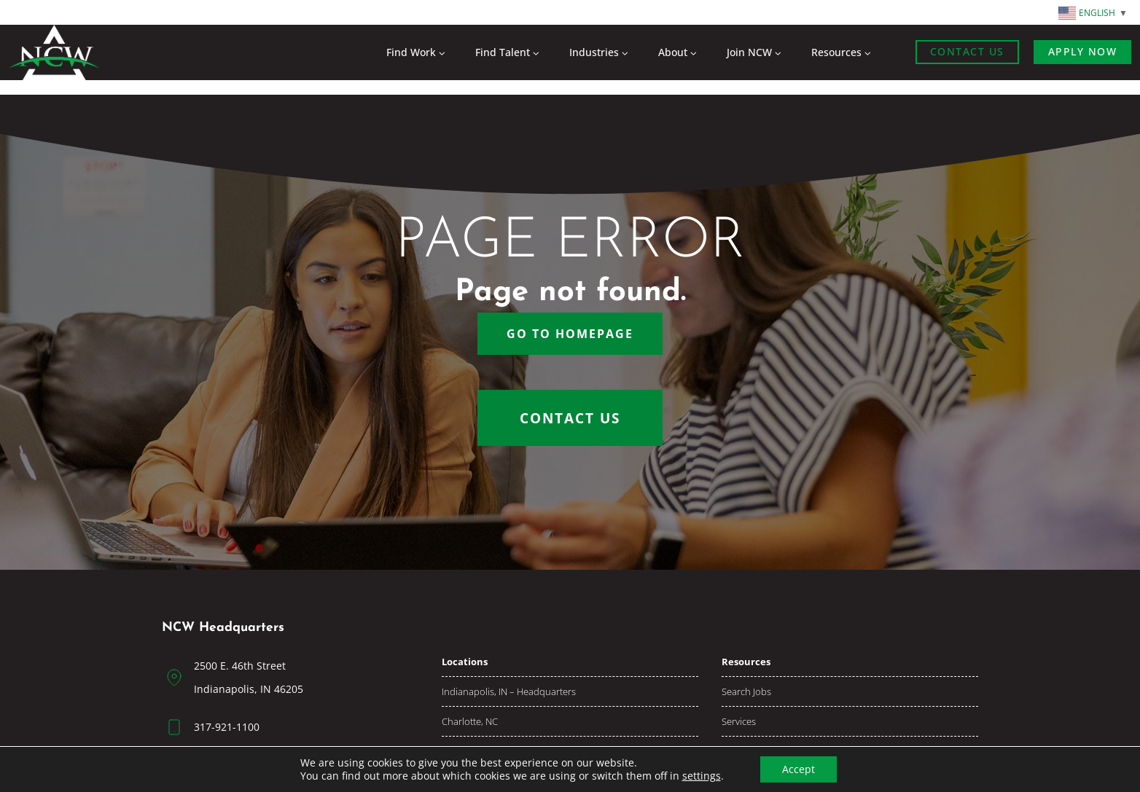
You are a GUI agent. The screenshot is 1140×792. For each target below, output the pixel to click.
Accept (798, 769)
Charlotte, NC (470, 721)
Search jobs (746, 691)
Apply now (1082, 51)
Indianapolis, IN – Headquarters (509, 691)
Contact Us (967, 51)
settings (701, 776)
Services (739, 721)
